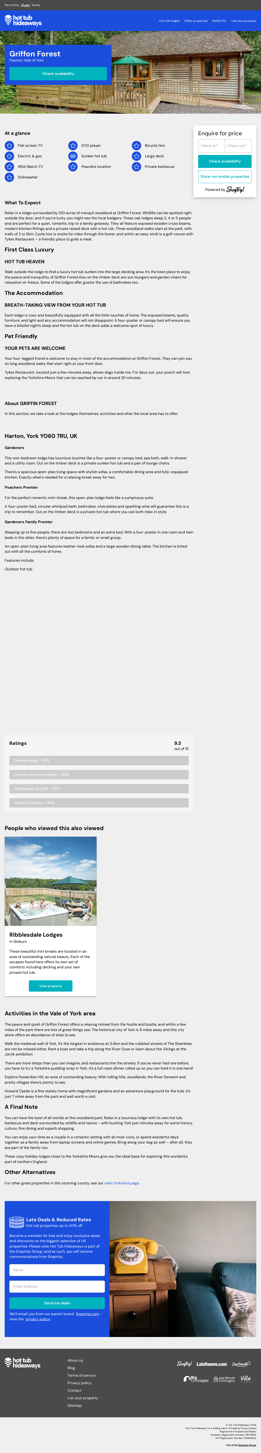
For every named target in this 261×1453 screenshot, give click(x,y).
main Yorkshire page (121, 1183)
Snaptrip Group (247, 1445)
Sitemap (75, 1405)
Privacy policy (80, 1382)
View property (50, 986)
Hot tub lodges (169, 21)
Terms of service (82, 1375)
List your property (243, 21)
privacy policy (38, 1319)
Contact (74, 1390)
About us (75, 1360)
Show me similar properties (224, 176)
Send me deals (57, 1303)
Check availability (58, 73)
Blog (71, 1367)
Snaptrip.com (87, 1313)
